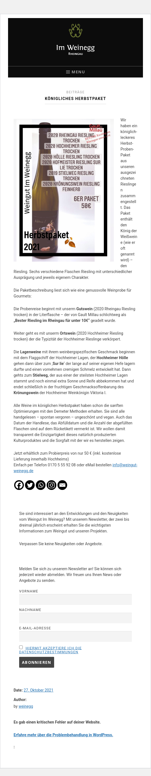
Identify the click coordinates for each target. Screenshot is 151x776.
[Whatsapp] (41, 485)
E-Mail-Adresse (35, 628)
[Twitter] (30, 485)
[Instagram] (51, 485)
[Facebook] (19, 485)
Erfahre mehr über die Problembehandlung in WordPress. (63, 735)
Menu (78, 71)
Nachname (30, 610)
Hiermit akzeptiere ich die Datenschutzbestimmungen (50, 650)
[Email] (62, 485)
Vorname (28, 591)
